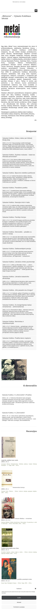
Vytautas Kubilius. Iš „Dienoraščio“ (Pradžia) (17, 395)
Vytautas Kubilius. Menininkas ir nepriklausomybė (13, 322)
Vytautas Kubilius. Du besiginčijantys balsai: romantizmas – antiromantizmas (17, 306)
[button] (35, 588)
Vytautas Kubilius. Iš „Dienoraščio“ (13, 413)
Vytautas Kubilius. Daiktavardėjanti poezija (17, 248)
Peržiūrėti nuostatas (19, 607)
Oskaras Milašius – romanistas (17, 518)
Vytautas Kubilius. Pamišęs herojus (14, 217)
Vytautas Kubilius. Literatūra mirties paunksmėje (19, 262)
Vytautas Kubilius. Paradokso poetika (15, 188)
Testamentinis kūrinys (13, 487)
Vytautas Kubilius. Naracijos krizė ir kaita (16, 202)
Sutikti (19, 597)
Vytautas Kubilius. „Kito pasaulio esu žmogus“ (18, 290)
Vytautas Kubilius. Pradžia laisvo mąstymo (17, 338)
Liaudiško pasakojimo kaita (17, 579)
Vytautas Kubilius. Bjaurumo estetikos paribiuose (19, 173)
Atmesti (19, 602)
